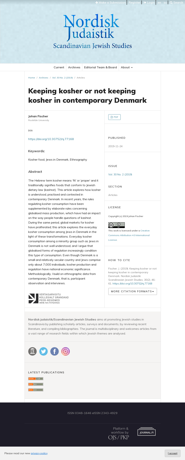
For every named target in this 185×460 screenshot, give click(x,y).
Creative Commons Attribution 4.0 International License (129, 235)
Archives (74, 67)
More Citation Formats (131, 291)
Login (149, 2)
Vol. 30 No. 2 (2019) (62, 77)
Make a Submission (110, 2)
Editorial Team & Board (100, 67)
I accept (172, 453)
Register (134, 2)
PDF (115, 117)
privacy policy (39, 453)
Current (59, 67)
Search (176, 2)
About (125, 67)
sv (165, 2)
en (159, 2)
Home (31, 77)
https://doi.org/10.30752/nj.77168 (51, 139)
